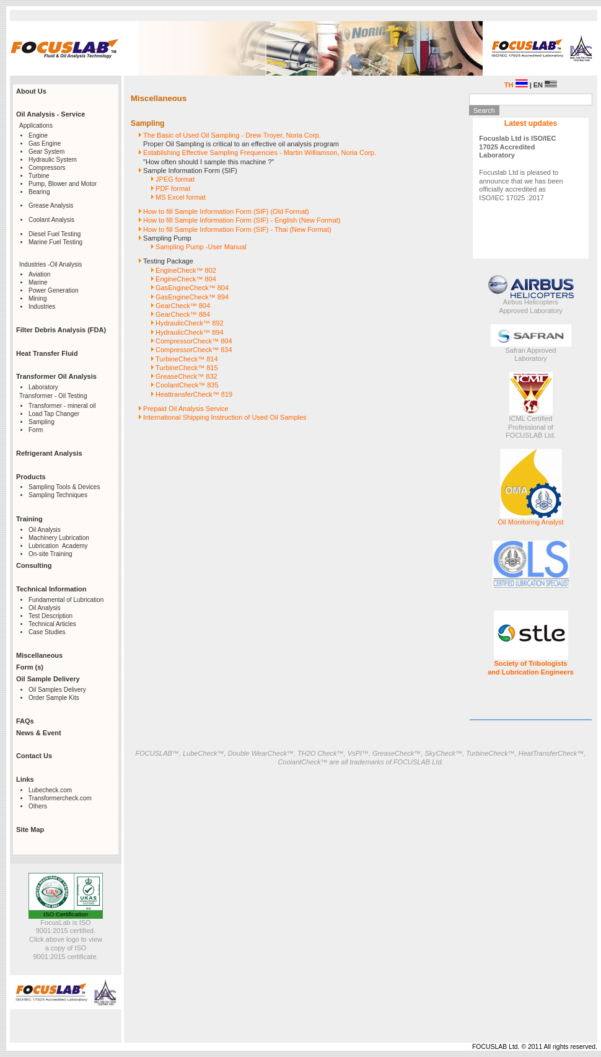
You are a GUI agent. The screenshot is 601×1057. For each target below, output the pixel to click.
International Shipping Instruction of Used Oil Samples (225, 417)
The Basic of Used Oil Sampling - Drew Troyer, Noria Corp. (232, 135)
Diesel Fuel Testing (55, 234)
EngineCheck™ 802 (186, 270)
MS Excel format (181, 197)
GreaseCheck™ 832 (186, 376)
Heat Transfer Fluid (47, 353)
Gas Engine (45, 143)
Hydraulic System (53, 159)
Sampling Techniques (58, 495)
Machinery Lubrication (59, 537)
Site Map (30, 829)
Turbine (39, 175)
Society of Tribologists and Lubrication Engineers (531, 668)
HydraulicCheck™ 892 (189, 323)
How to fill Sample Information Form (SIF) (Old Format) (226, 211)
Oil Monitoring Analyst (530, 522)
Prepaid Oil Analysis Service (186, 408)
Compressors (47, 167)
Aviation (39, 274)
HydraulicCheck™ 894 (189, 332)
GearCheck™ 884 (183, 314)
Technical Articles (52, 624)
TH (516, 85)
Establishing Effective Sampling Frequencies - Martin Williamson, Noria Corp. (259, 152)
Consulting (33, 565)
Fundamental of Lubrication (66, 599)
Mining (37, 298)
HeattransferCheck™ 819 (194, 394)
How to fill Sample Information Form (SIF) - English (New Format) (241, 220)
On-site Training (50, 554)
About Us (31, 91)
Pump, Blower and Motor (63, 183)
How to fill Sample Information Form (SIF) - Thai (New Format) (237, 229)
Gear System (46, 151)
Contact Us (34, 755)
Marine (38, 282)
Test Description (50, 616)
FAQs (25, 721)
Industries (42, 306)
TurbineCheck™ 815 (186, 367)
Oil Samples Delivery (57, 689)
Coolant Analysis (51, 219)
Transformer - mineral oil (62, 405)
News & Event (38, 732)
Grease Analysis (51, 205)
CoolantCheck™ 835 (187, 385)
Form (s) (29, 667)
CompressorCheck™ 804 (194, 341)
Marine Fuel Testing (55, 242)
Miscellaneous (39, 655)
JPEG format (175, 179)
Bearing (39, 191)
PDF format (173, 188)
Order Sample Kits (54, 697)
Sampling (42, 421)
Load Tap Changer (54, 413)
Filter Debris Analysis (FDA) (61, 330)
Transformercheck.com (60, 798)
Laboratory (43, 387)
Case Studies (47, 632)
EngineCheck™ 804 (186, 279)
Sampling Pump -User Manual (201, 246)
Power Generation (54, 290)
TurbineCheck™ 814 (186, 359)
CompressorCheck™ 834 (194, 349)
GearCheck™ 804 (183, 305)
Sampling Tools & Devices (64, 487)
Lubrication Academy (58, 545)
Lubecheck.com (50, 790)
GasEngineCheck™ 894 (192, 297)
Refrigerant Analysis (49, 453)
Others (38, 806)
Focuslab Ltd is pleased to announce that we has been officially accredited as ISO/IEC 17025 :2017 (521, 168)
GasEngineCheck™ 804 (192, 287)
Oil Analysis (45, 529)
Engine (38, 135)
